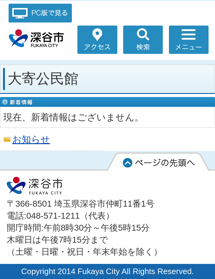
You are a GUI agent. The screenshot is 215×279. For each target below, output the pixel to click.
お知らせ (31, 139)
